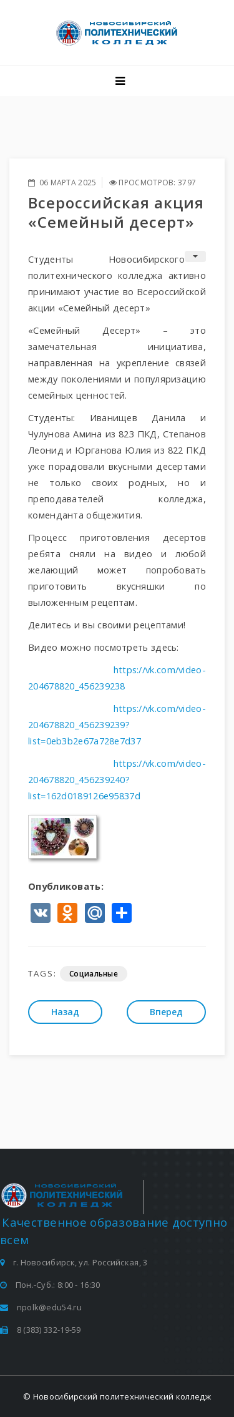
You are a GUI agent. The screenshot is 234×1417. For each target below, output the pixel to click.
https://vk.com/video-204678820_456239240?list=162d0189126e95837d (117, 779)
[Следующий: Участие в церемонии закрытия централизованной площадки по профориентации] (166, 1012)
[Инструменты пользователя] (195, 256)
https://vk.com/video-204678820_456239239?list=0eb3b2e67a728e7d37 (117, 724)
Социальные (93, 973)
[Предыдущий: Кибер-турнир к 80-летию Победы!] (65, 1012)
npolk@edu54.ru (49, 1307)
